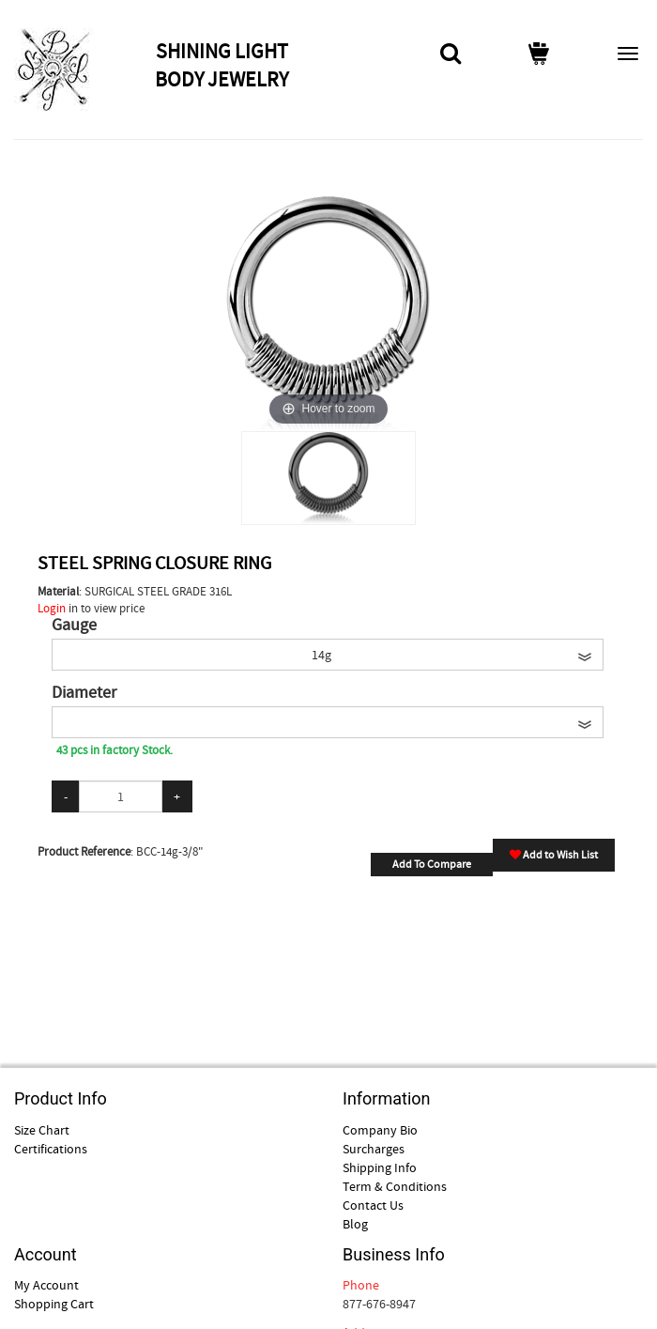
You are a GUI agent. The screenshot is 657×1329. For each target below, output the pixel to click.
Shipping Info (380, 1167)
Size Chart (41, 1129)
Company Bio (380, 1129)
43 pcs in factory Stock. (114, 750)
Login (52, 608)
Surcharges (374, 1148)
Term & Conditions (395, 1186)
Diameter (84, 693)
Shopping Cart (54, 1303)
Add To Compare (431, 864)
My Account (46, 1284)
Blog (355, 1223)
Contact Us (373, 1205)
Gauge (74, 625)
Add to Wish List (554, 854)
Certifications (50, 1148)
